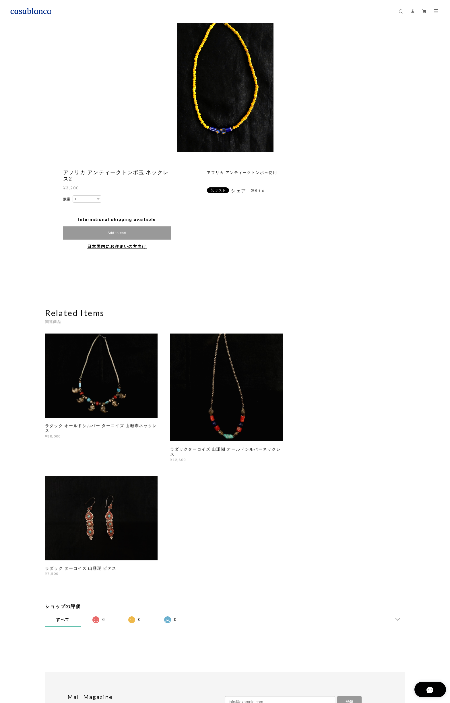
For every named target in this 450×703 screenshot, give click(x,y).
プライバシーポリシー (95, 667)
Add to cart (117, 233)
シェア (239, 191)
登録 (349, 586)
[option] (225, 87)
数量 (67, 199)
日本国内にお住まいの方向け (117, 246)
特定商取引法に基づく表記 (138, 667)
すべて (63, 504)
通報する (258, 190)
